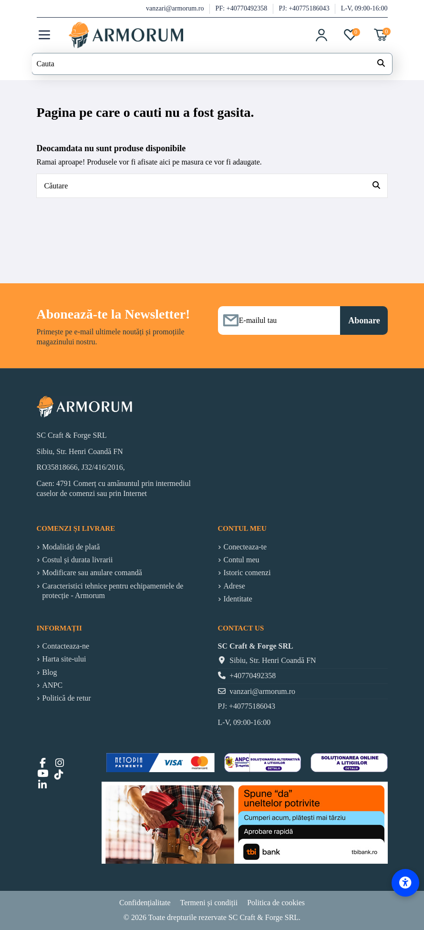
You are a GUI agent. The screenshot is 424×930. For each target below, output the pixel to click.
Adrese (234, 586)
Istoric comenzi (247, 572)
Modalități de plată (71, 547)
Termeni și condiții (209, 903)
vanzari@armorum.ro (176, 8)
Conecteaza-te (245, 547)
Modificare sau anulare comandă (92, 572)
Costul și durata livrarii (77, 560)
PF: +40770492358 (242, 8)
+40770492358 (252, 676)
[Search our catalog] (381, 64)
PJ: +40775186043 (305, 8)
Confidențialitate (145, 903)
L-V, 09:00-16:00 (364, 8)
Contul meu (241, 560)
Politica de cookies (276, 903)
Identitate (238, 599)
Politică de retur (66, 698)
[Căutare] (376, 186)
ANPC (52, 685)
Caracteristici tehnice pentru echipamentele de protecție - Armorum (113, 591)
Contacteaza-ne (66, 646)
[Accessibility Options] (405, 883)
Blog (49, 672)
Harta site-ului (64, 659)
